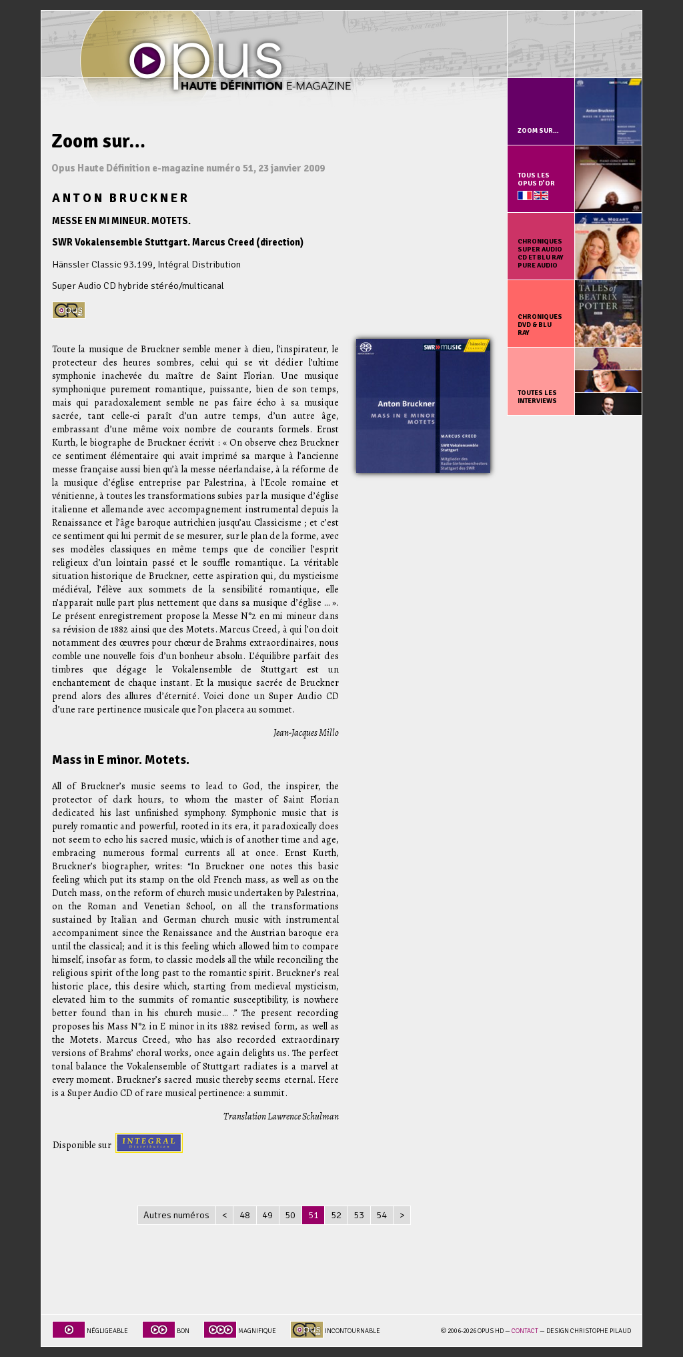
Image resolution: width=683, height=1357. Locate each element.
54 (381, 1215)
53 (359, 1215)
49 (267, 1215)
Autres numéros (176, 1215)
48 (244, 1215)
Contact (525, 1331)
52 (336, 1215)
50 (290, 1215)
